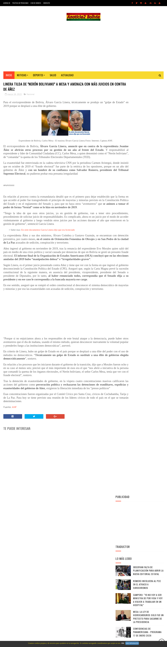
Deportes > (39, 76)
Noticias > (22, 76)
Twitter (140, 259)
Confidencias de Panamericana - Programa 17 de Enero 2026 (147, 219)
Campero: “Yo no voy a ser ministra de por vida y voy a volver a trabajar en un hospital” (148, 187)
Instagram (140, 273)
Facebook (140, 266)
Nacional (30, 96)
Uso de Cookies (36, 3)
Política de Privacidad (20, 3)
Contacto (46, 3)
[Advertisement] (83, 46)
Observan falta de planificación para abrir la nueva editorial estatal (148, 158)
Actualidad (67, 76)
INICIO (9, 76)
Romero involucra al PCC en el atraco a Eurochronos (147, 172)
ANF (14, 433)
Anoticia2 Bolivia (133, 240)
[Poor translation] (11, 602)
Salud (53, 76)
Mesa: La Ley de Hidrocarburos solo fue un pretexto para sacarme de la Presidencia (148, 204)
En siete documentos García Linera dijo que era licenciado (48, 242)
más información (132, 643)
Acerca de (6, 3)
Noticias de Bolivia (25, 585)
